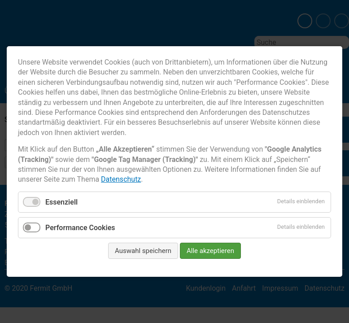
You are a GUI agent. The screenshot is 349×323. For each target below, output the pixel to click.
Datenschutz (121, 179)
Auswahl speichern (143, 251)
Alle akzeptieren (210, 251)
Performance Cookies (80, 227)
